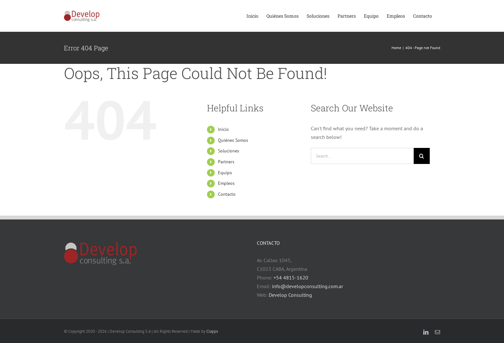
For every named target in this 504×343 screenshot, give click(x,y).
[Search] (422, 156)
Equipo (225, 173)
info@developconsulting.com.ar (307, 286)
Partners (226, 162)
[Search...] (362, 156)
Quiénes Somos (233, 140)
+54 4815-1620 (291, 277)
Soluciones (228, 151)
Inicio (223, 129)
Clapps (212, 331)
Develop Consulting (290, 295)
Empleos (226, 183)
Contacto (227, 194)
